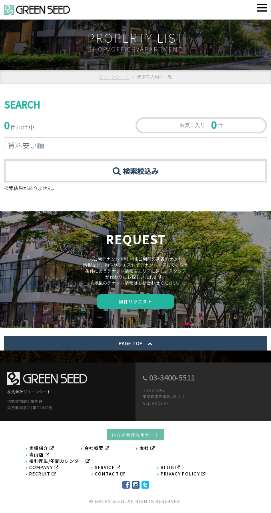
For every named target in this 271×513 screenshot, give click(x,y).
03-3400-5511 (172, 377)
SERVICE (108, 467)
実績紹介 (42, 448)
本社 (147, 448)
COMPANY (44, 467)
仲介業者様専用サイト (136, 435)
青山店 (39, 454)
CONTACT (110, 473)
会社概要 (97, 448)
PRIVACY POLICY (183, 473)
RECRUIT (43, 473)
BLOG (171, 467)
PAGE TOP (135, 343)
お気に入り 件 (201, 125)
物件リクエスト (136, 301)
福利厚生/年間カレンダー (59, 461)
